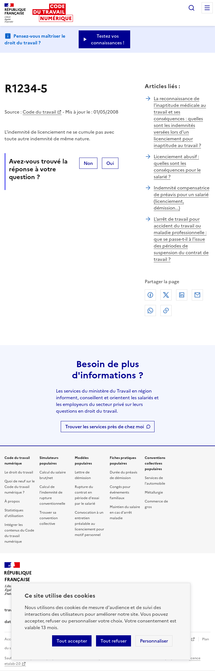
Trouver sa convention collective (48, 518)
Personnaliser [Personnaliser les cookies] (154, 641)
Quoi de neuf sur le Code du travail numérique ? (19, 487)
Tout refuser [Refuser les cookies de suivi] (114, 641)
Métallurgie (154, 492)
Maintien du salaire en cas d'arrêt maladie (125, 512)
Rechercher (191, 7)
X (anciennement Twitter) (166, 294)
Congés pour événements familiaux (120, 492)
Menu (207, 7)
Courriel (197, 294)
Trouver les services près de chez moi (104, 426)
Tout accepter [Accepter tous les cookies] (72, 641)
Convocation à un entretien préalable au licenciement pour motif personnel (89, 523)
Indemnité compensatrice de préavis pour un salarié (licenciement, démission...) (181, 197)
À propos (12, 501)
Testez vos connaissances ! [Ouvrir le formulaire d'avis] (107, 39)
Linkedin (181, 294)
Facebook (150, 294)
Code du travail (39, 112)
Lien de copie (166, 310)
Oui (110, 163)
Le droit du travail (18, 472)
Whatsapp (150, 310)
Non (88, 163)
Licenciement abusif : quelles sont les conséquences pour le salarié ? (177, 166)
